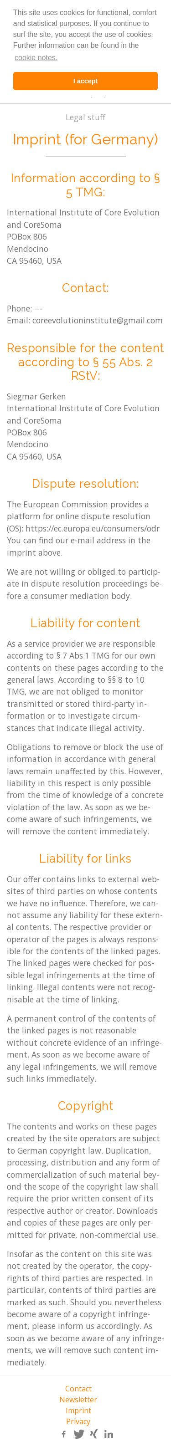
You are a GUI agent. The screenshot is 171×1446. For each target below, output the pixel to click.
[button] (63, 1434)
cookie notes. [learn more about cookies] (36, 57)
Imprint (78, 1410)
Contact (78, 1389)
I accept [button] (85, 81)
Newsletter (78, 1400)
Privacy (78, 1421)
